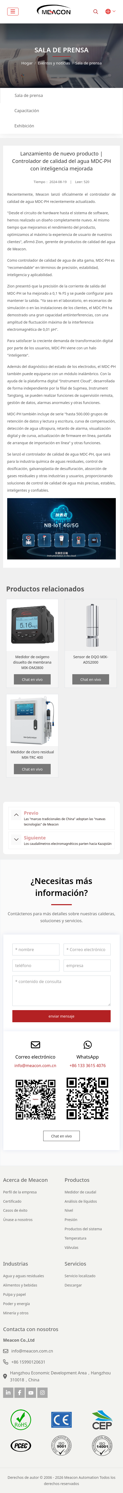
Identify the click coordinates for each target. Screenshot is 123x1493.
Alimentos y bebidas (20, 1285)
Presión (71, 1219)
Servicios (75, 1263)
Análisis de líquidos (81, 1201)
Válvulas (71, 1247)
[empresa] (87, 965)
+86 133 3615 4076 (87, 1065)
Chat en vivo (32, 679)
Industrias (15, 1263)
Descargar (73, 1285)
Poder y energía (16, 1303)
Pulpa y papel (14, 1294)
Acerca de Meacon (25, 1179)
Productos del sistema (83, 1228)
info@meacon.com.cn (35, 1065)
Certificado (12, 1201)
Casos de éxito (15, 1210)
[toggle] (13, 11)
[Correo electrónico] (87, 949)
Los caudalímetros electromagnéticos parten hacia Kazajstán (68, 844)
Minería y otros (16, 1312)
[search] (95, 11)
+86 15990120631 (28, 1362)
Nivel (69, 1210)
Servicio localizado (80, 1275)
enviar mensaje (61, 1016)
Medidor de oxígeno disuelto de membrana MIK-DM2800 (32, 662)
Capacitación (26, 110)
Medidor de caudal (80, 1192)
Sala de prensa (29, 95)
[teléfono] (35, 965)
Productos (77, 1179)
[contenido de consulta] (61, 991)
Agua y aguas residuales (23, 1275)
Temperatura (75, 1238)
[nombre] (35, 949)
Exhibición (24, 126)
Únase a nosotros (18, 1219)
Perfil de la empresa (20, 1192)
